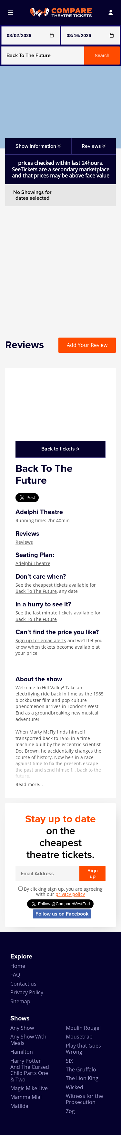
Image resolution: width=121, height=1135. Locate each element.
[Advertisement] (60, 266)
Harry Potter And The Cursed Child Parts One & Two (29, 1070)
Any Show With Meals (28, 1039)
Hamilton (21, 1051)
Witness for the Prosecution (84, 1099)
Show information (38, 146)
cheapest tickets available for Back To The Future (55, 588)
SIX (69, 1060)
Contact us (23, 983)
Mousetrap (79, 1036)
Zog (70, 1111)
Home (17, 965)
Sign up (92, 873)
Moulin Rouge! (83, 1027)
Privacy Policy (26, 992)
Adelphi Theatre (32, 563)
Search (102, 55)
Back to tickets (60, 449)
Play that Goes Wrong (83, 1048)
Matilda (19, 1106)
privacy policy (70, 894)
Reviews (24, 542)
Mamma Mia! (26, 1096)
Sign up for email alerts (40, 640)
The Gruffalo (81, 1069)
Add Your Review (87, 345)
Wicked (74, 1087)
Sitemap (20, 1001)
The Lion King (82, 1078)
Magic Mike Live (29, 1088)
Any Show (22, 1027)
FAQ (15, 974)
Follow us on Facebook (61, 914)
